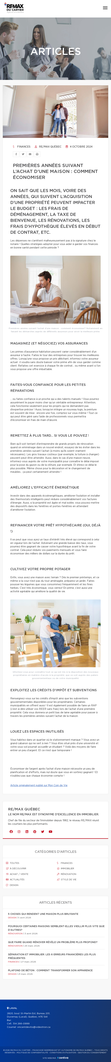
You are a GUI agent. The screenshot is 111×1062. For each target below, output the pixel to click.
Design (12, 885)
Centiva (62, 1058)
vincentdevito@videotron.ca (33, 1027)
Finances (21, 147)
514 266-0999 (21, 1024)
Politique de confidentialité (32, 1053)
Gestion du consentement (92, 1053)
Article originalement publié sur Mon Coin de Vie (38, 785)
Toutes (12, 863)
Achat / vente (17, 874)
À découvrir (16, 868)
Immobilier (65, 868)
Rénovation (66, 874)
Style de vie (66, 879)
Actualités (15, 879)
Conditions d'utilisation (63, 1053)
